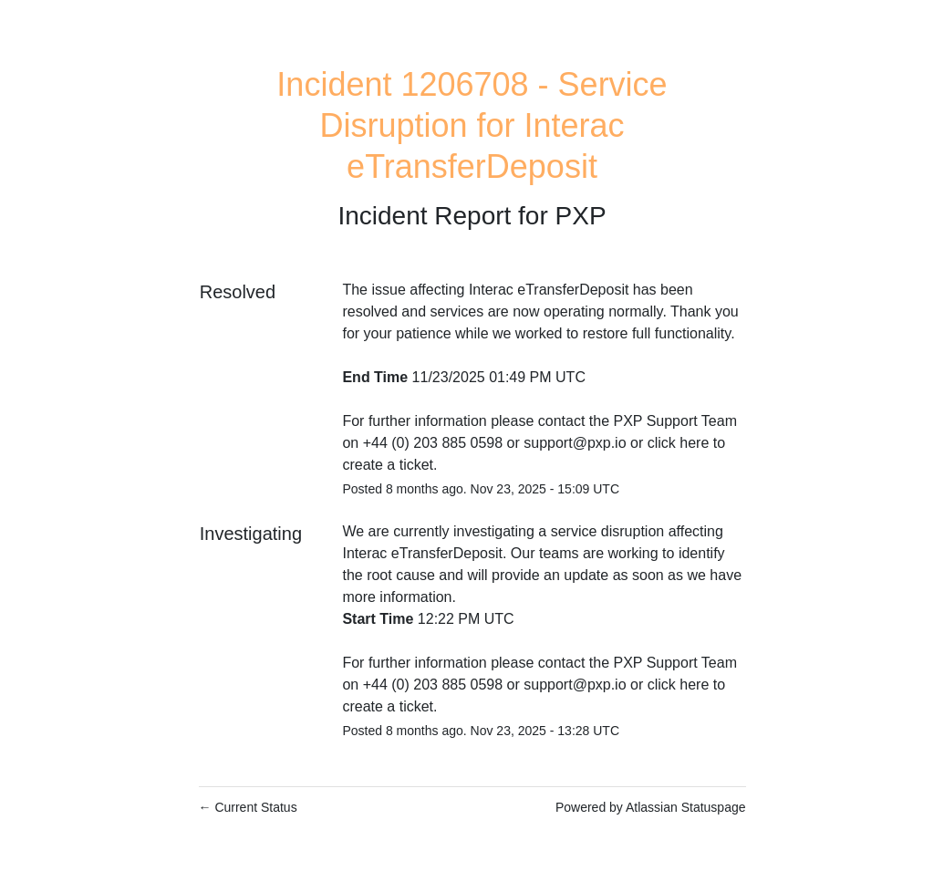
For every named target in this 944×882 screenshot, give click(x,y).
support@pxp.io (575, 443)
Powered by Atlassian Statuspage (650, 807)
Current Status (248, 807)
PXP (581, 216)
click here (679, 443)
